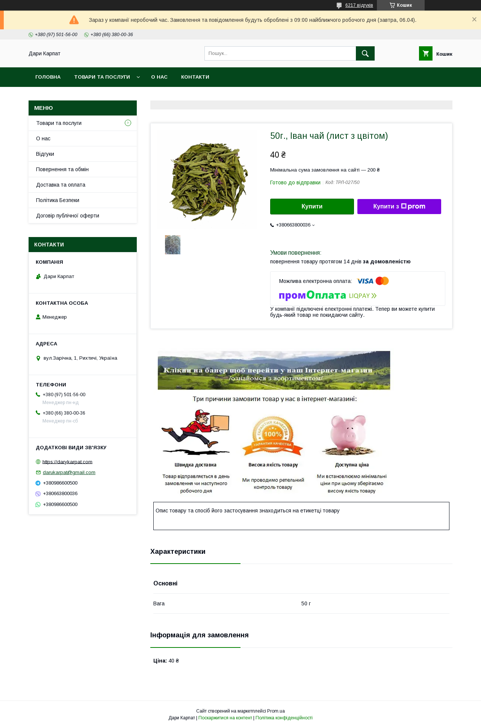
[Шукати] (365, 53)
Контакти (195, 77)
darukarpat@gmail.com (69, 472)
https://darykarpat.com (67, 461)
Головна (48, 77)
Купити (312, 206)
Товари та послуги (102, 77)
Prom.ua (276, 711)
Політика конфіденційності (284, 717)
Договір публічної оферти (67, 216)
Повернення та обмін (62, 169)
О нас (159, 77)
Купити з (399, 206)
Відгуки (45, 154)
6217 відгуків (359, 5)
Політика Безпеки (57, 200)
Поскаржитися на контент (225, 717)
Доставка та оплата (60, 185)
